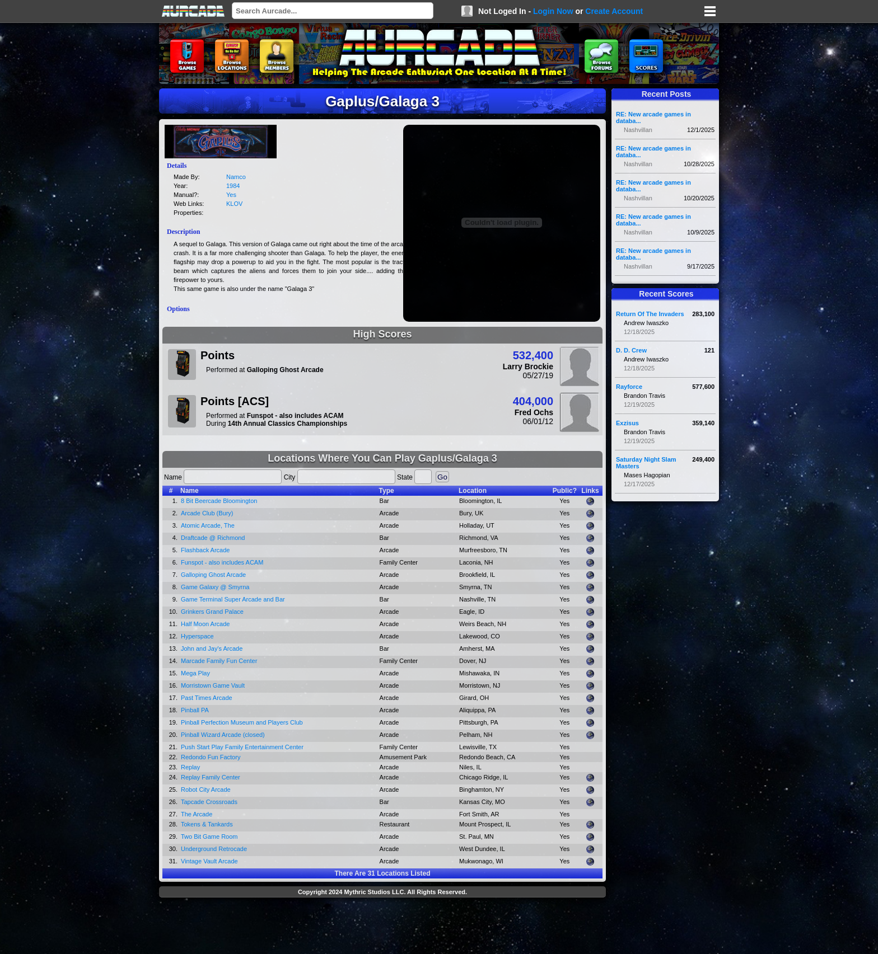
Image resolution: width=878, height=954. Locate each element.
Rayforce (629, 386)
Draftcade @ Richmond (213, 537)
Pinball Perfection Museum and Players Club (242, 722)
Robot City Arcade (206, 789)
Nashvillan (638, 129)
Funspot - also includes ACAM (222, 562)
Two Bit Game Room (209, 836)
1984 (233, 185)
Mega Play (195, 673)
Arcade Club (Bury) (207, 513)
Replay (190, 767)
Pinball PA (195, 710)
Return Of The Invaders (650, 314)
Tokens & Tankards (207, 824)
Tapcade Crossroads (209, 801)
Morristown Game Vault (213, 685)
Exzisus (627, 423)
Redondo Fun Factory (210, 757)
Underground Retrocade (214, 848)
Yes (231, 194)
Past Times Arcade (206, 697)
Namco (236, 176)
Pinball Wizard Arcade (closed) (223, 734)
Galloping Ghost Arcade (213, 574)
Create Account (614, 11)
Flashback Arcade (205, 550)
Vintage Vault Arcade (209, 861)
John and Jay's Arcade (211, 648)
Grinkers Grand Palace (212, 611)
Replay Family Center (210, 777)
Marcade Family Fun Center (219, 660)
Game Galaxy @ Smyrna (215, 587)
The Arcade (196, 814)
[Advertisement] (382, 927)
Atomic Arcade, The (208, 525)
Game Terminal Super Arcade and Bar (233, 599)
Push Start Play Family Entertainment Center (242, 747)
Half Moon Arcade (205, 624)
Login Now (553, 11)
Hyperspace (197, 636)
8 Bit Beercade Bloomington (219, 500)
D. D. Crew (631, 350)
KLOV (234, 203)
